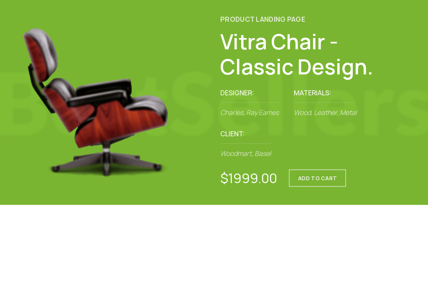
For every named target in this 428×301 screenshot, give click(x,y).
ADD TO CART (317, 178)
